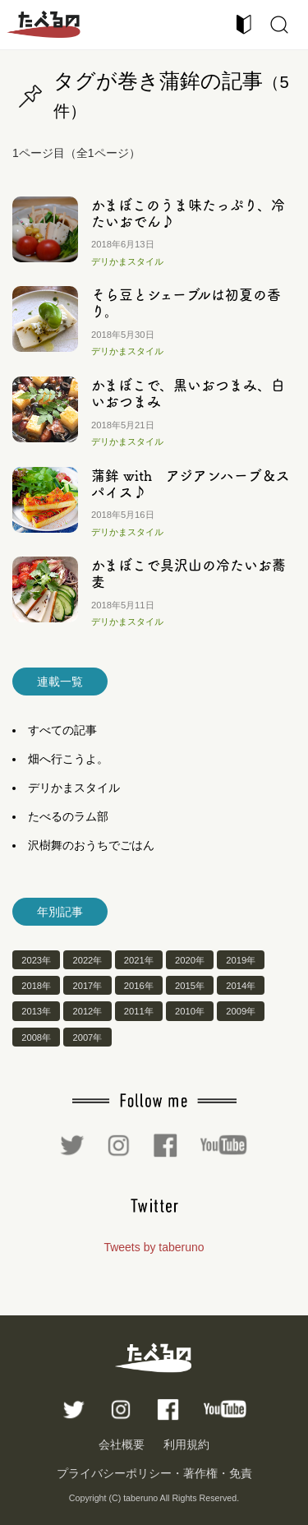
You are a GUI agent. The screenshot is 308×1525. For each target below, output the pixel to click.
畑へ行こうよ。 (68, 758)
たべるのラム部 (68, 816)
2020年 (190, 960)
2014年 (240, 986)
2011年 (139, 1011)
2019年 (240, 960)
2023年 (36, 960)
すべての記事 (62, 730)
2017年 (87, 986)
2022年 (87, 960)
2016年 (139, 986)
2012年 (87, 1011)
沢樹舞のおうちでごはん (91, 845)
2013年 (36, 1011)
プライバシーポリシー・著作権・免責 (154, 1473)
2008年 (36, 1037)
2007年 (87, 1037)
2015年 (190, 986)
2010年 (190, 1011)
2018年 (36, 986)
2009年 (240, 1011)
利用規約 (186, 1444)
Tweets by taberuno (153, 1247)
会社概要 (122, 1444)
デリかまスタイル (127, 261)
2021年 (139, 960)
